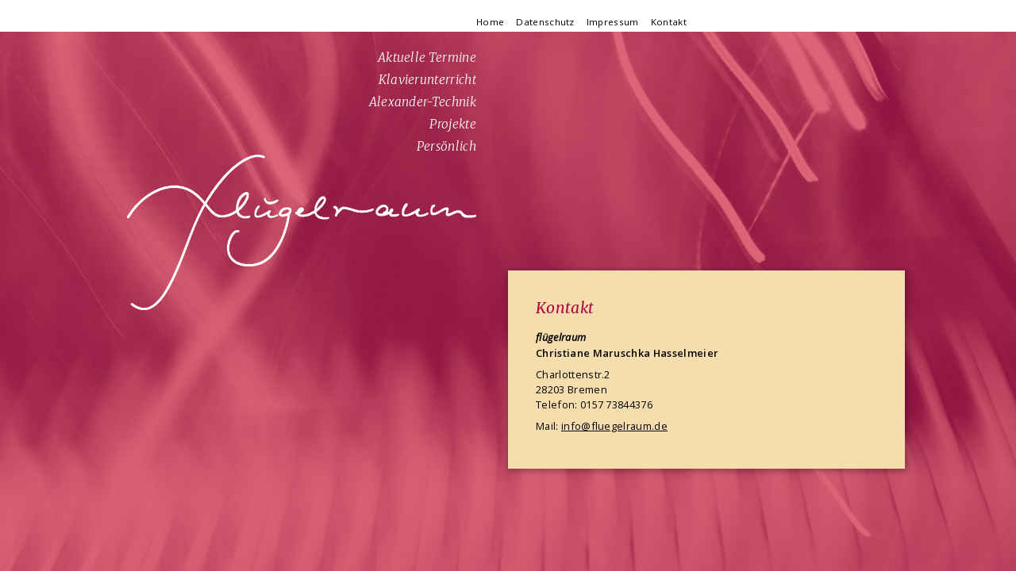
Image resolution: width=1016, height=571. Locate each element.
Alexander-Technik (422, 101)
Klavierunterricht (427, 79)
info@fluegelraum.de (614, 426)
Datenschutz (545, 22)
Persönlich (446, 146)
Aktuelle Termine (427, 57)
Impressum (613, 22)
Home (490, 22)
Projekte (452, 124)
